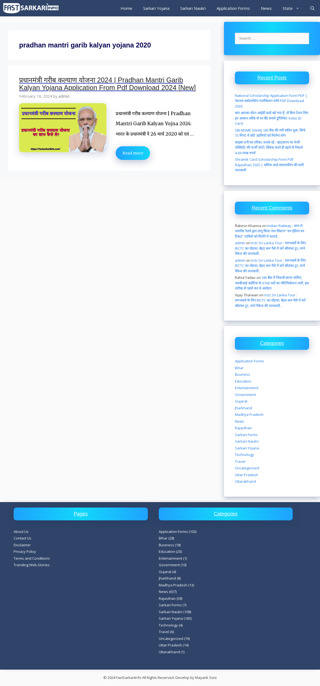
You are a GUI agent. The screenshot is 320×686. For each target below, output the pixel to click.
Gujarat (241, 401)
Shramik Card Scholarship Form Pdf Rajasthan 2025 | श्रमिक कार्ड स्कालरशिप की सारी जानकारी (269, 164)
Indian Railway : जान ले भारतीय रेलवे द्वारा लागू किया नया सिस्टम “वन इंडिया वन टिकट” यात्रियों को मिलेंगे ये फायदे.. (269, 231)
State (294, 8)
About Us (21, 531)
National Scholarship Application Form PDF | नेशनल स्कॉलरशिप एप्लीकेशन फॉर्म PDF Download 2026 (271, 101)
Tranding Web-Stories (32, 564)
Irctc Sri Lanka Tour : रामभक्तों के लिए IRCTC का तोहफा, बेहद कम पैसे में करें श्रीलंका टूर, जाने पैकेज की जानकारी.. (270, 248)
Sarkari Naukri (193, 8)
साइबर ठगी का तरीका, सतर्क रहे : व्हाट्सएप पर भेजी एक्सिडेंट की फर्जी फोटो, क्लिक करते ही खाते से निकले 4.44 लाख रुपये (269, 147)
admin (240, 242)
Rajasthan (243, 427)
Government (245, 394)
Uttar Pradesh (246, 474)
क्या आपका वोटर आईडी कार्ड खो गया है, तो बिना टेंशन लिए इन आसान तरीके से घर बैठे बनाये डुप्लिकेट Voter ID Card (271, 118)
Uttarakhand (245, 481)
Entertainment (246, 387)
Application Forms (233, 8)
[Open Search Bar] (312, 8)
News (266, 8)
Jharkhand (243, 407)
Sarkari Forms (246, 434)
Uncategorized (247, 468)
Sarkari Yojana (156, 8)
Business (242, 374)
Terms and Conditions (32, 558)
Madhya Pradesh (249, 414)
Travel (240, 461)
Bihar (239, 367)
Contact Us (22, 538)
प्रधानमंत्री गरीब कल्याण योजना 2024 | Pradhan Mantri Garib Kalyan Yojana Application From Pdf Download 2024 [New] (107, 83)
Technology (244, 454)
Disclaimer (22, 544)
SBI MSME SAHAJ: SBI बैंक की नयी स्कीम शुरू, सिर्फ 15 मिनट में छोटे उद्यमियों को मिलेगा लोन (270, 133)
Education (243, 381)
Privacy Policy (25, 551)
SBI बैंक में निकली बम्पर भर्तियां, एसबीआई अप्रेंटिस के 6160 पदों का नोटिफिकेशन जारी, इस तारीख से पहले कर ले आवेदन (272, 283)
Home (126, 8)
